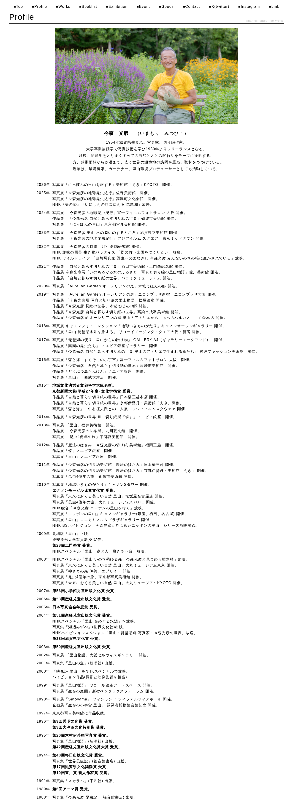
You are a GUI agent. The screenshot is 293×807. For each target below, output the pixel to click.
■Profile (39, 6)
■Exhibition (117, 6)
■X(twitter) (219, 6)
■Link (274, 6)
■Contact (191, 6)
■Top (18, 6)
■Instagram (249, 6)
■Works (63, 6)
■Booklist (88, 6)
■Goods (166, 6)
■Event (143, 6)
